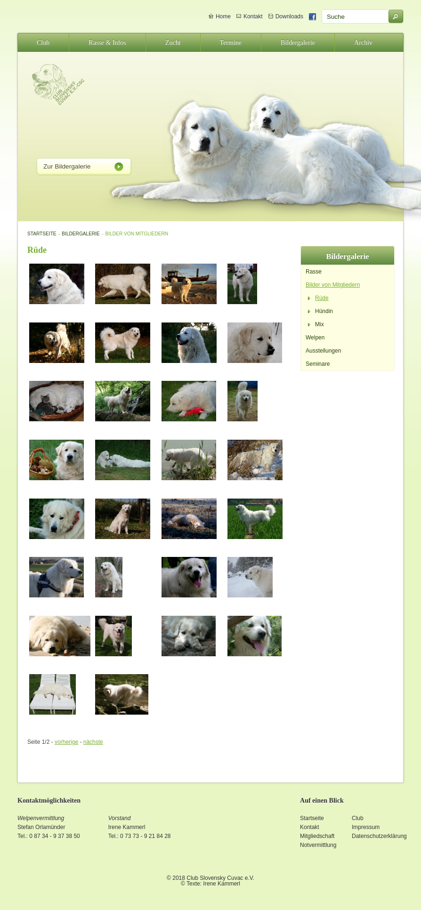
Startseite (42, 233)
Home (223, 16)
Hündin (324, 311)
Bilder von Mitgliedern (137, 233)
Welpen (315, 337)
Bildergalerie (298, 42)
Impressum (366, 827)
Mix (319, 324)
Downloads (289, 16)
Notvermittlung (318, 845)
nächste (93, 742)
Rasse (314, 271)
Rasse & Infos (107, 42)
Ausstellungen (323, 350)
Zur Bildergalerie (66, 166)
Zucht (173, 42)
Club (43, 42)
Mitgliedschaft (317, 836)
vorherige (66, 742)
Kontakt (253, 16)
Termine (231, 42)
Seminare (318, 364)
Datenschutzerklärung (379, 836)
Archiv (363, 42)
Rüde (322, 298)
